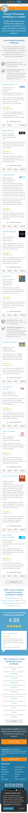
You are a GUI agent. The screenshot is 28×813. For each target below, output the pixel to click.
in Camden (14, 598)
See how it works (14, 759)
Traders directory (19, 771)
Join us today (14, 742)
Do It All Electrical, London (10, 633)
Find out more (17, 78)
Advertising (4, 769)
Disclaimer (17, 774)
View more (14, 582)
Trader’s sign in (23, 5)
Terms (16, 776)
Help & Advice (5, 771)
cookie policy (6, 804)
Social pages (4, 779)
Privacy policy (18, 769)
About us (3, 767)
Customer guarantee (20, 779)
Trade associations (20, 767)
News (2, 776)
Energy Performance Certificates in (14, 694)
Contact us (4, 774)
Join (18, 1)
